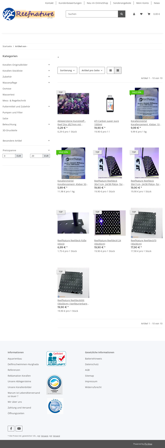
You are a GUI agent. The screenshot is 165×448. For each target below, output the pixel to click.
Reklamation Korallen (19, 375)
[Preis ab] (9, 156)
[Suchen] (92, 13)
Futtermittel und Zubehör (16, 106)
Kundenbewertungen (70, 3)
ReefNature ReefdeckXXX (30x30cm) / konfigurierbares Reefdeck (73, 302)
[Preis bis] (36, 156)
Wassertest (9, 94)
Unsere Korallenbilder (20, 387)
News (157, 3)
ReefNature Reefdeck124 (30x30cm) (107, 242)
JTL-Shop (148, 444)
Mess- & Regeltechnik (14, 100)
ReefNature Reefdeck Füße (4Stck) (72, 242)
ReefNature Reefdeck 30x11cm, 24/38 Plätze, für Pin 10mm (108, 182)
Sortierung (66, 70)
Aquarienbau (15, 358)
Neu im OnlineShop (97, 3)
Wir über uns (15, 401)
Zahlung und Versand (19, 407)
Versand (44, 436)
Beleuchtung (9, 124)
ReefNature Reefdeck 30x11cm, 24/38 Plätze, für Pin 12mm (145, 182)
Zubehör (7, 76)
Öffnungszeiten (16, 413)
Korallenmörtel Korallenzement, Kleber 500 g (72, 182)
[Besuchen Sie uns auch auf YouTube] (19, 428)
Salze (5, 118)
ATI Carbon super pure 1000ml (106, 122)
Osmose (7, 88)
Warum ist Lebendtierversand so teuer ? (24, 394)
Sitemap (89, 375)
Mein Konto (142, 3)
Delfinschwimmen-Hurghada (23, 364)
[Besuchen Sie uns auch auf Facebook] (11, 428)
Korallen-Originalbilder (15, 64)
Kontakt (49, 3)
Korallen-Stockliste (13, 70)
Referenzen (14, 369)
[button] (134, 14)
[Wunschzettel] (141, 14)
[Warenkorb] (153, 14)
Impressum (91, 381)
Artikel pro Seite (91, 70)
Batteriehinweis (93, 358)
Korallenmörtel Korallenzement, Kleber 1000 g (146, 122)
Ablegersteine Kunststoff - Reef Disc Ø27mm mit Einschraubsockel (72, 122)
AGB (87, 369)
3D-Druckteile (10, 130)
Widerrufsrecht (93, 387)
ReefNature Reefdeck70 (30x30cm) (143, 242)
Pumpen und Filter (13, 112)
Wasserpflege (10, 82)
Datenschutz (92, 364)
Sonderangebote (122, 3)
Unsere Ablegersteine (19, 381)
